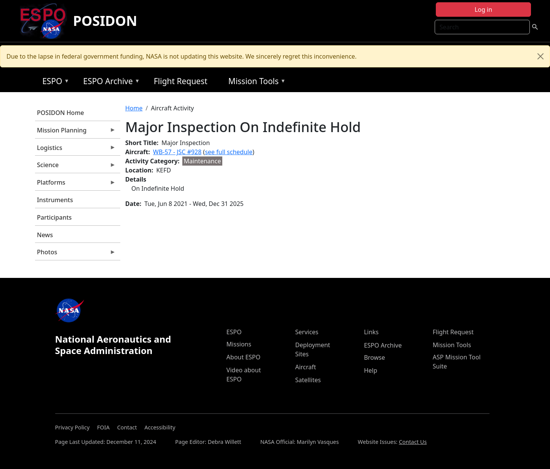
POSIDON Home (60, 112)
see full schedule (228, 152)
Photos (75, 254)
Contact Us (413, 441)
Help (370, 370)
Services (306, 332)
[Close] (540, 56)
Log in (483, 9)
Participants (54, 217)
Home (134, 108)
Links (371, 332)
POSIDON (105, 20)
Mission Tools (255, 82)
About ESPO (243, 357)
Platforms (75, 184)
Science (75, 167)
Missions (238, 344)
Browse (374, 357)
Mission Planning (75, 132)
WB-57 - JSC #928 (177, 152)
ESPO (53, 82)
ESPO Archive (109, 82)
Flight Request (180, 81)
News (45, 235)
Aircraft (305, 367)
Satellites (307, 380)
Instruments (55, 200)
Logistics (75, 150)
